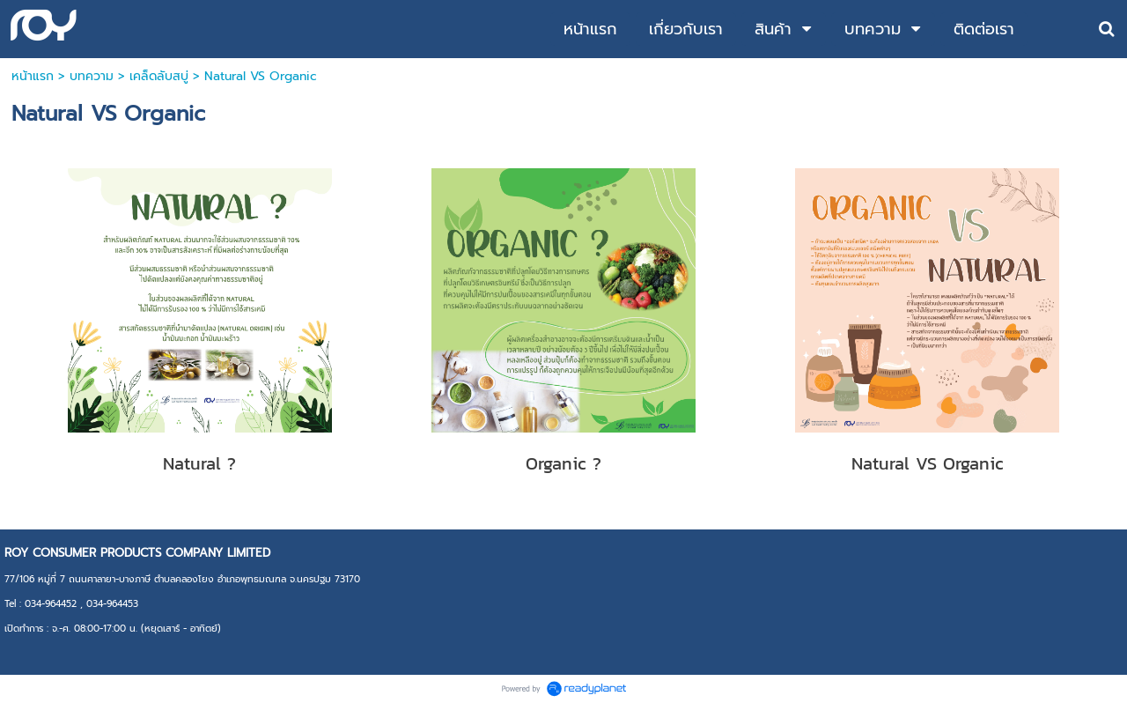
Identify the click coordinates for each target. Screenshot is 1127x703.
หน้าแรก (32, 76)
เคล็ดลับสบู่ (158, 76)
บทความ (92, 76)
